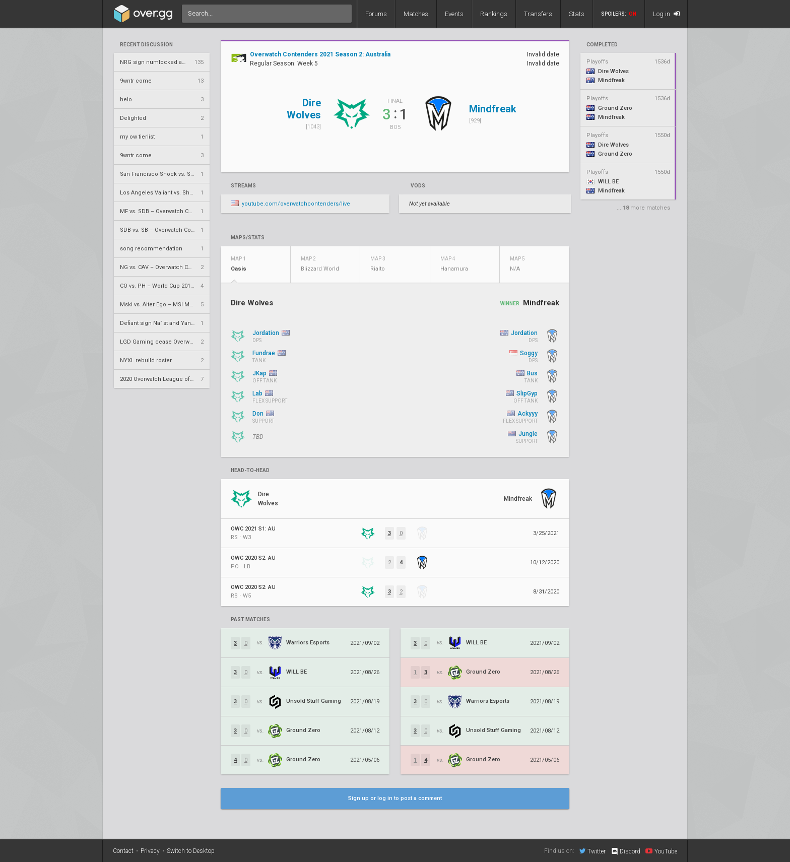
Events (454, 14)
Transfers (538, 14)
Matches (416, 14)
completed (602, 44)
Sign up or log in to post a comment (395, 798)
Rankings (493, 14)
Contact (123, 851)
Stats (576, 14)
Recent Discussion (146, 44)
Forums (376, 14)
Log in (666, 14)
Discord (625, 851)
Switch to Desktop (191, 851)
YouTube (661, 850)
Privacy (150, 851)
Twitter (592, 850)
